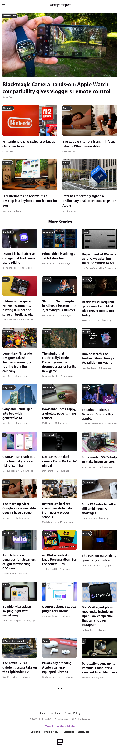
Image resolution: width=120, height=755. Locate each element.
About (43, 713)
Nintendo (7, 108)
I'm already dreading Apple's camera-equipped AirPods (57, 668)
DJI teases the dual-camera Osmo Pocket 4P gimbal (59, 461)
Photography (49, 435)
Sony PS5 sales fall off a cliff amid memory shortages (99, 509)
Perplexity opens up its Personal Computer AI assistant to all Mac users (99, 668)
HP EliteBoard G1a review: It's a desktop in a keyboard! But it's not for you (29, 201)
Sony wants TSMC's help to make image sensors (99, 459)
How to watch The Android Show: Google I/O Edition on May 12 (98, 358)
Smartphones (9, 16)
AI (4, 435)
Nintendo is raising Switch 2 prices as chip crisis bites (28, 144)
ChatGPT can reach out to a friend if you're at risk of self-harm (18, 461)
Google (66, 108)
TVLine (48, 732)
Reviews (7, 163)
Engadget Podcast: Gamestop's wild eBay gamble (97, 414)
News (85, 232)
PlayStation (8, 387)
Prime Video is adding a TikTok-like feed (58, 256)
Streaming (48, 232)
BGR (57, 732)
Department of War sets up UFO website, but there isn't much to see (99, 259)
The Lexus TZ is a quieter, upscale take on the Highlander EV (19, 668)
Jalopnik (35, 732)
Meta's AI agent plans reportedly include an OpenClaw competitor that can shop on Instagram (97, 616)
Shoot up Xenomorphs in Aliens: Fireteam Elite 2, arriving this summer (59, 306)
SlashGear (83, 732)
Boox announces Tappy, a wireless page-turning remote (59, 414)
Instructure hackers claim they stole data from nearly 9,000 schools (57, 510)
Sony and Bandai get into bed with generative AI (17, 414)
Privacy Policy (72, 713)
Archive (55, 713)
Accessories (48, 387)
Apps (5, 585)
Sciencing (69, 732)
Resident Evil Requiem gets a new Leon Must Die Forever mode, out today (98, 309)
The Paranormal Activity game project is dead (99, 558)
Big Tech (7, 232)
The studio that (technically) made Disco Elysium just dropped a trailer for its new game (59, 362)
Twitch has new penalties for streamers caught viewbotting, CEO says (19, 562)
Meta (85, 585)
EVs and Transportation (14, 641)
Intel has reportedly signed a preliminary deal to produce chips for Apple (89, 201)
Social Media (9, 533)
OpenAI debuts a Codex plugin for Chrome (59, 609)
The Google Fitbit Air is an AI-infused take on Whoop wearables (89, 144)
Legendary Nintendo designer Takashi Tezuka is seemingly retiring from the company (17, 362)
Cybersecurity (49, 482)
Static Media (44, 719)
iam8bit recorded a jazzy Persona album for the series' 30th (59, 560)
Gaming (46, 279)
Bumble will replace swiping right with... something (16, 611)
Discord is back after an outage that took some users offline (19, 258)
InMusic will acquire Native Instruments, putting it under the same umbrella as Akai (18, 308)
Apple (66, 163)
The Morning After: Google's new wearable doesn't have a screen (19, 508)
